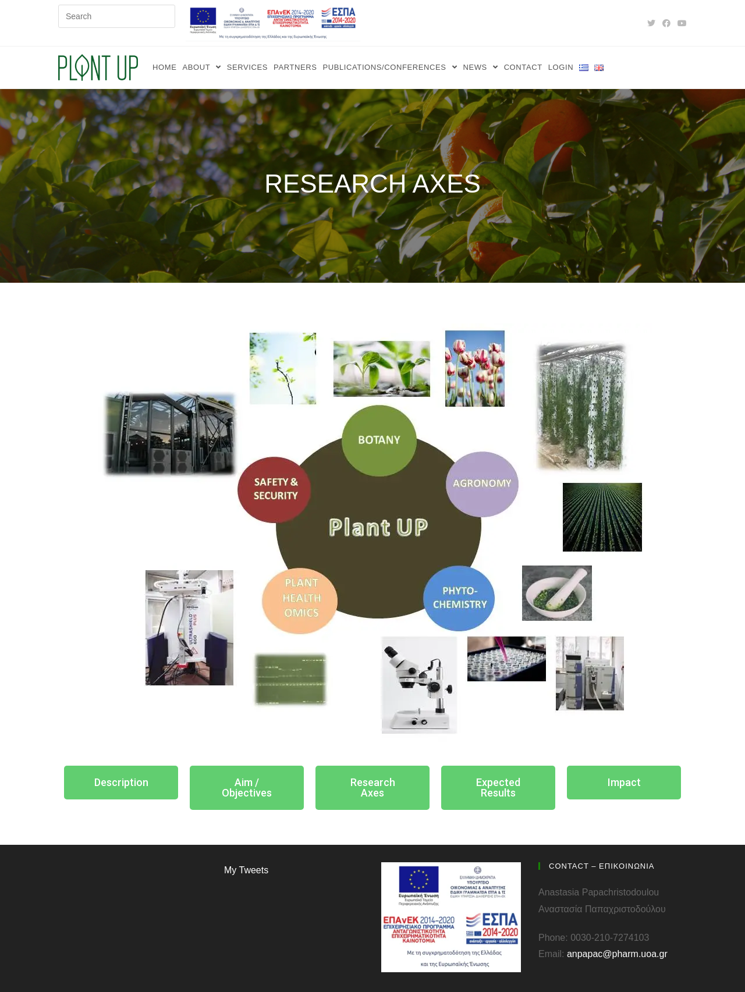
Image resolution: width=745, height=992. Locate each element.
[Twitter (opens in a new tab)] (651, 23)
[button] (121, 782)
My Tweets (246, 870)
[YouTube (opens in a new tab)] (680, 23)
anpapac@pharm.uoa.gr (617, 954)
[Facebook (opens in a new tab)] (666, 23)
